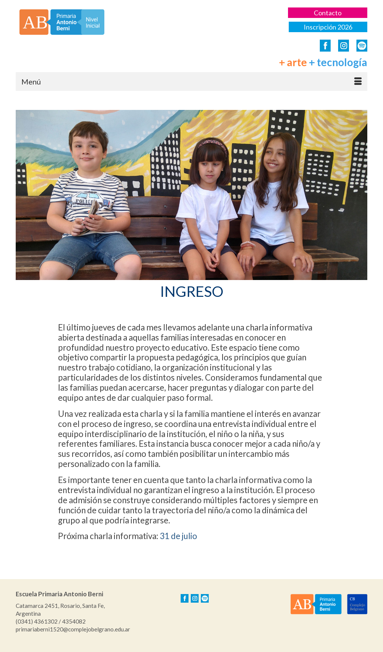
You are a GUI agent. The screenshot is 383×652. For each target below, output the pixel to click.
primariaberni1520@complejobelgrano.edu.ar (73, 629)
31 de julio (178, 536)
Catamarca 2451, (37, 605)
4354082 (74, 621)
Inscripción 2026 (328, 27)
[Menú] (191, 81)
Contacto (327, 13)
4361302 (46, 621)
